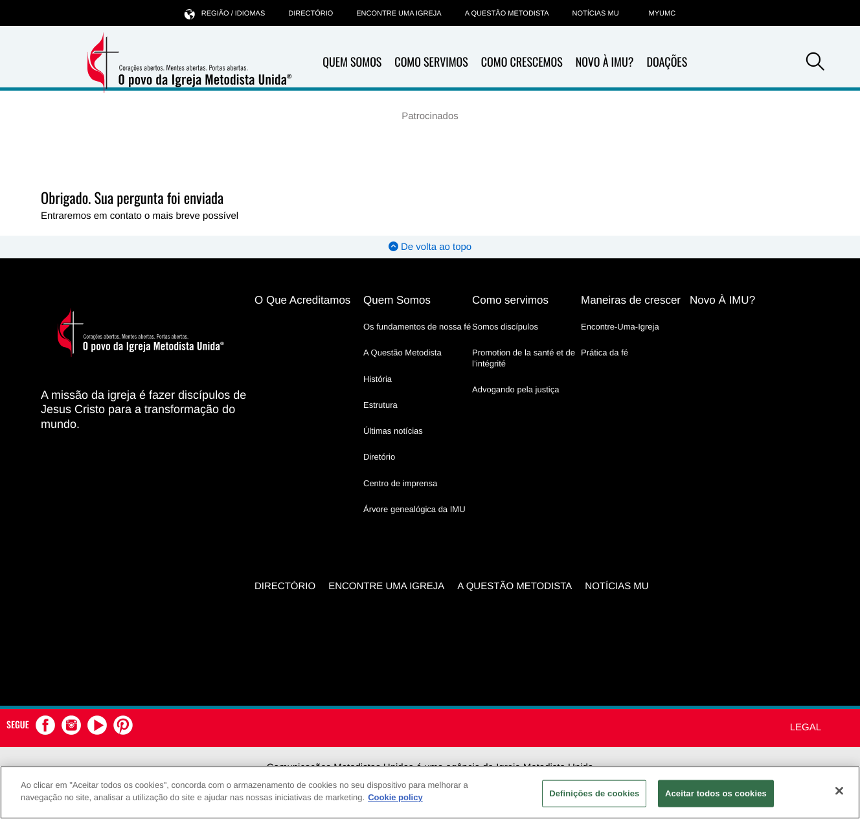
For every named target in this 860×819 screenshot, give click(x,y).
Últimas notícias (393, 431)
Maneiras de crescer (631, 300)
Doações (666, 62)
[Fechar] (839, 790)
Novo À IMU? (605, 62)
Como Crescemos (522, 62)
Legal (805, 727)
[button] (815, 63)
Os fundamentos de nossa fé (417, 326)
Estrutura (380, 405)
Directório (310, 13)
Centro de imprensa (400, 483)
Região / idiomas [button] (225, 13)
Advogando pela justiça (515, 389)
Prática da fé (604, 352)
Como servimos (510, 300)
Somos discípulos (505, 326)
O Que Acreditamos (302, 300)
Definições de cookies (594, 793)
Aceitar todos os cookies (716, 793)
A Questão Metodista (507, 13)
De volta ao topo (430, 246)
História (377, 379)
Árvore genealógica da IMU (414, 509)
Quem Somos (351, 62)
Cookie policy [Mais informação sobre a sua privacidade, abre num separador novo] (395, 797)
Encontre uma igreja (398, 13)
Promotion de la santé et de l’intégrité (523, 358)
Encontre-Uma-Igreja (620, 326)
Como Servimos (431, 62)
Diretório (379, 457)
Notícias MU (595, 13)
